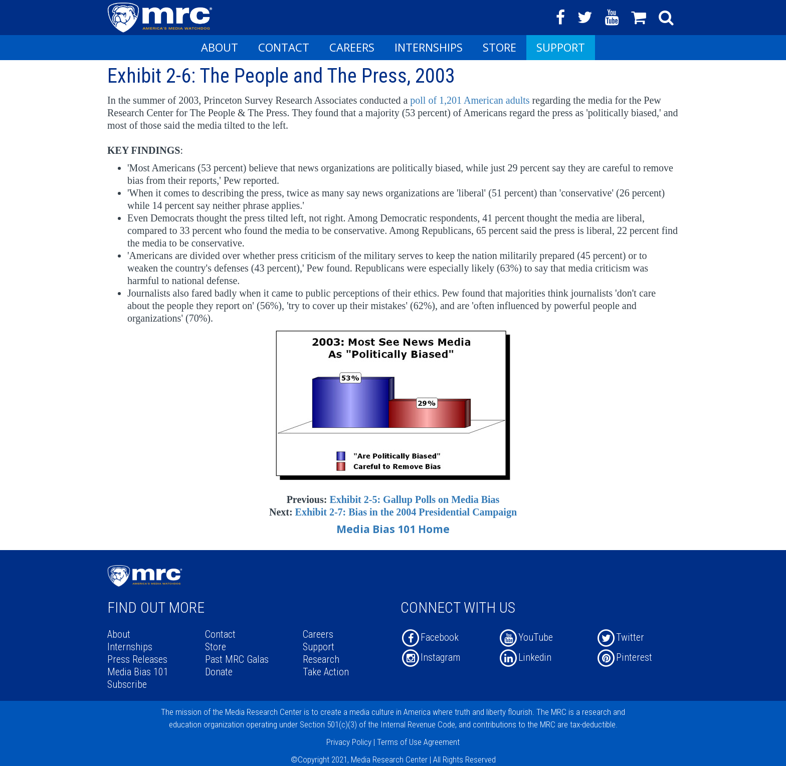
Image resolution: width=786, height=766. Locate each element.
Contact (283, 47)
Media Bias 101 (137, 672)
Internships (429, 47)
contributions (494, 724)
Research (321, 659)
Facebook (430, 637)
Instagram (430, 657)
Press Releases (137, 659)
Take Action (326, 672)
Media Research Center (263, 712)
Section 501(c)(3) (328, 724)
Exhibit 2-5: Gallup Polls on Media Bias (414, 499)
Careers (351, 47)
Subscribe (127, 684)
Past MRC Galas (237, 659)
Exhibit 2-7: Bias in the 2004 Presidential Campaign (406, 512)
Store (499, 47)
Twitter (620, 637)
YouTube (525, 637)
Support (560, 47)
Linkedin (524, 657)
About (219, 47)
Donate (219, 672)
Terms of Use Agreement (418, 742)
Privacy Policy (348, 742)
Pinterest (624, 657)
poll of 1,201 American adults (471, 100)
